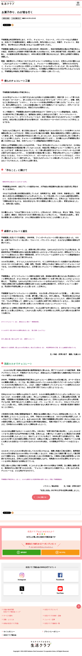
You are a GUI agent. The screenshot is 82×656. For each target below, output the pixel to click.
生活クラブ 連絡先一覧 (52, 623)
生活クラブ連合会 (10, 635)
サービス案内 (7, 616)
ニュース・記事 (49, 619)
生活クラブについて (51, 609)
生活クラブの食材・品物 (52, 616)
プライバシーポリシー (52, 632)
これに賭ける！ (16, 18)
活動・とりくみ (8, 619)
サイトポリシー (9, 632)
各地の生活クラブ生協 (10, 623)
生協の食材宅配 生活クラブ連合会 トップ (11, 611)
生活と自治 (6, 18)
